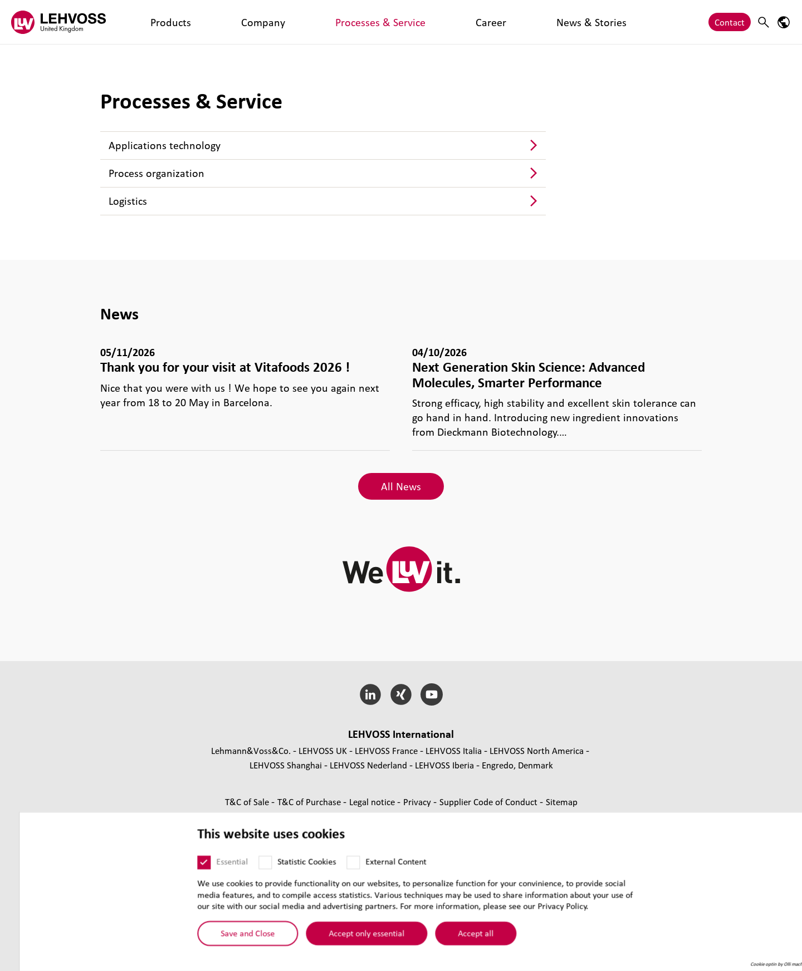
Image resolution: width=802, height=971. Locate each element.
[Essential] (185, 866)
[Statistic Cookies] (246, 866)
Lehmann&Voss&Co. (251, 750)
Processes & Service (265, 22)
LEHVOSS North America (537, 750)
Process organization (156, 173)
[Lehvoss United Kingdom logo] (58, 22)
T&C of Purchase (310, 801)
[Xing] (401, 694)
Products (148, 22)
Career (328, 22)
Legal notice (373, 801)
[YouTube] (431, 694)
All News (401, 486)
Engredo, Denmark (517, 765)
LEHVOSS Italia (454, 750)
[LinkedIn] (370, 694)
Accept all (457, 937)
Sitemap (562, 801)
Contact (730, 22)
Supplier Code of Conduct (489, 801)
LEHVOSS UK (323, 750)
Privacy (418, 801)
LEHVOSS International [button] (401, 734)
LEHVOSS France (386, 750)
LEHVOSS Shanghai (286, 765)
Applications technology (165, 145)
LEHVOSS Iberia (444, 765)
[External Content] (334, 866)
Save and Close (229, 937)
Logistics (128, 201)
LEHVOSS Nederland (368, 765)
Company (196, 22)
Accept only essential (347, 937)
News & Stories (382, 22)
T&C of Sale (248, 801)
